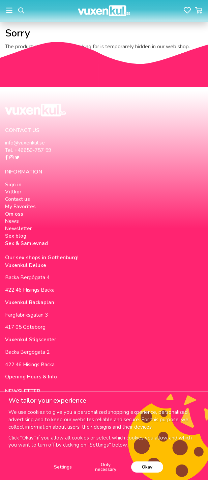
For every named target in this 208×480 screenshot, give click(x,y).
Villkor (13, 191)
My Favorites (20, 206)
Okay (147, 467)
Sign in (13, 184)
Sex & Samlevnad (26, 243)
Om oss (14, 214)
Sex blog (15, 236)
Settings (63, 467)
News (12, 221)
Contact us (17, 199)
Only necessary (105, 467)
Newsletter (18, 228)
